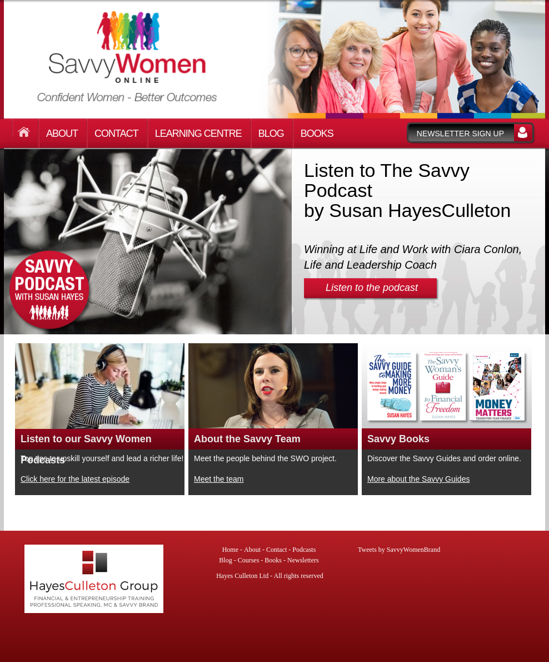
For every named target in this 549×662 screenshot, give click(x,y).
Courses (248, 560)
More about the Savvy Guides (418, 479)
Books (317, 133)
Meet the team (219, 479)
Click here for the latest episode (75, 479)
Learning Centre (198, 133)
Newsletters (303, 560)
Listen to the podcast (372, 287)
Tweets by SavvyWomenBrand (399, 550)
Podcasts (304, 550)
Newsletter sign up (460, 133)
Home (26, 128)
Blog (271, 133)
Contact (116, 133)
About (62, 133)
